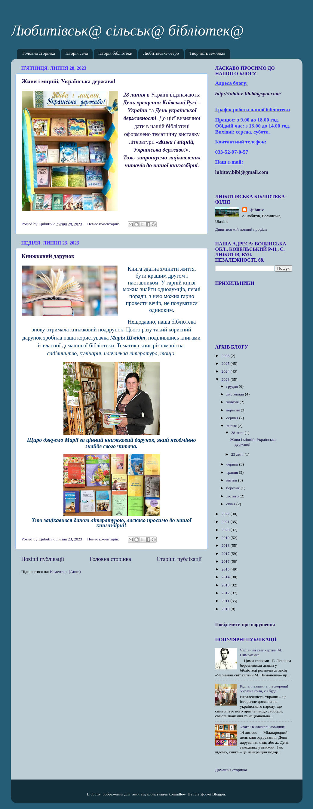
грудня (232, 386)
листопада (235, 394)
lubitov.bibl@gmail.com (242, 172)
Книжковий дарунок (48, 256)
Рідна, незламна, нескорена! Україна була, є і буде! (264, 688)
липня (232, 425)
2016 (225, 561)
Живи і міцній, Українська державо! (68, 81)
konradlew (177, 794)
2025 (225, 363)
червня (232, 464)
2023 (225, 379)
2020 (225, 530)
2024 (225, 371)
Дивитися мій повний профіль (241, 229)
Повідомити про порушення (245, 624)
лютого (233, 496)
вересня (233, 410)
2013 (225, 585)
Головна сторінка (38, 53)
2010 (225, 609)
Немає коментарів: (103, 224)
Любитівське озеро (161, 53)
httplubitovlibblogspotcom (248, 94)
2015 (225, 569)
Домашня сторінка (231, 769)
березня (233, 488)
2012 (225, 593)
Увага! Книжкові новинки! (263, 726)
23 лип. (238, 454)
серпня (232, 418)
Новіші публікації (42, 559)
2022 (225, 514)
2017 (225, 553)
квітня (232, 480)
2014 (225, 577)
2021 (225, 521)
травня (232, 472)
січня (231, 504)
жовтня (233, 402)
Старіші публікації (179, 559)
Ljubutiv (256, 210)
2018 (225, 545)
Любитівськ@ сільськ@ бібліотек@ (127, 30)
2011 (225, 600)
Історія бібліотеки (115, 53)
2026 (225, 355)
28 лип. (238, 432)
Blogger (218, 794)
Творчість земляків (207, 53)
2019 (225, 537)
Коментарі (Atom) (65, 571)
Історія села (76, 53)
